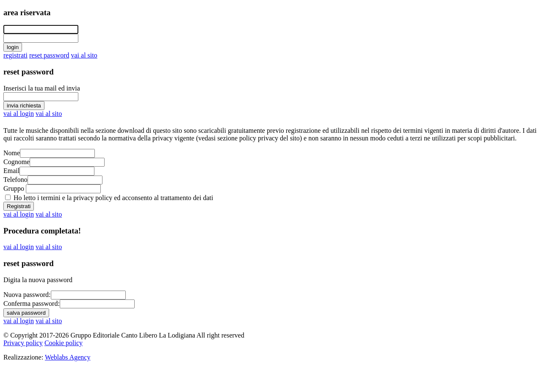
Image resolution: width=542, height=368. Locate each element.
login (13, 47)
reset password (49, 55)
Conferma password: (31, 303)
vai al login (18, 113)
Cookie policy (63, 342)
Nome (11, 153)
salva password (26, 313)
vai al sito (84, 55)
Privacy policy (23, 342)
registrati (15, 55)
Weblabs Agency (68, 357)
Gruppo (13, 188)
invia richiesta (24, 105)
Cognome (16, 161)
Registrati (18, 206)
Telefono (15, 179)
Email (11, 170)
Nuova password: (27, 294)
